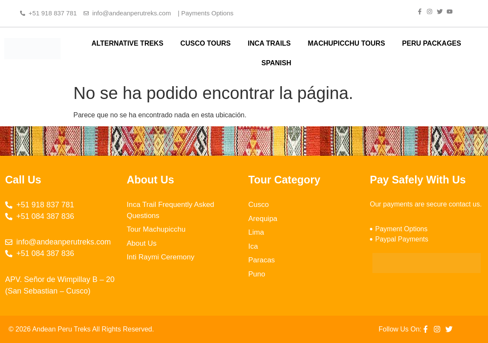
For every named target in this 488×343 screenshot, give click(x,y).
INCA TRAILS (269, 43)
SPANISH (276, 63)
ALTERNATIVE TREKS (127, 43)
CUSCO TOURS (205, 43)
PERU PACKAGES (431, 43)
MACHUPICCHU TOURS (346, 43)
